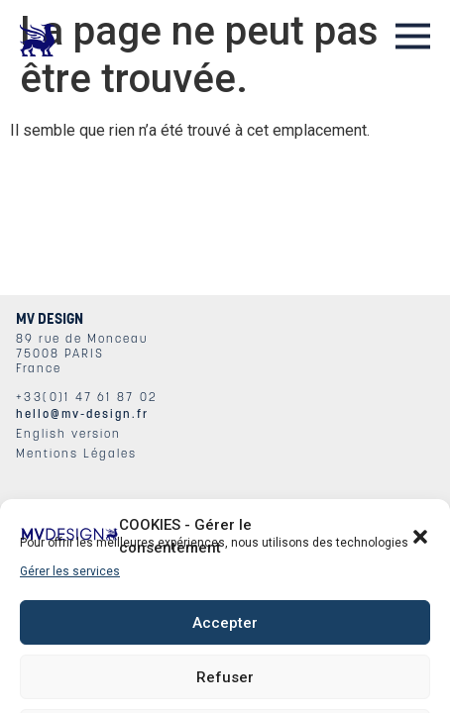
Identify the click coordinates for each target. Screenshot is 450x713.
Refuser (225, 677)
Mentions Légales (76, 453)
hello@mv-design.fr (82, 413)
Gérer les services (70, 571)
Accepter (225, 623)
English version (68, 433)
